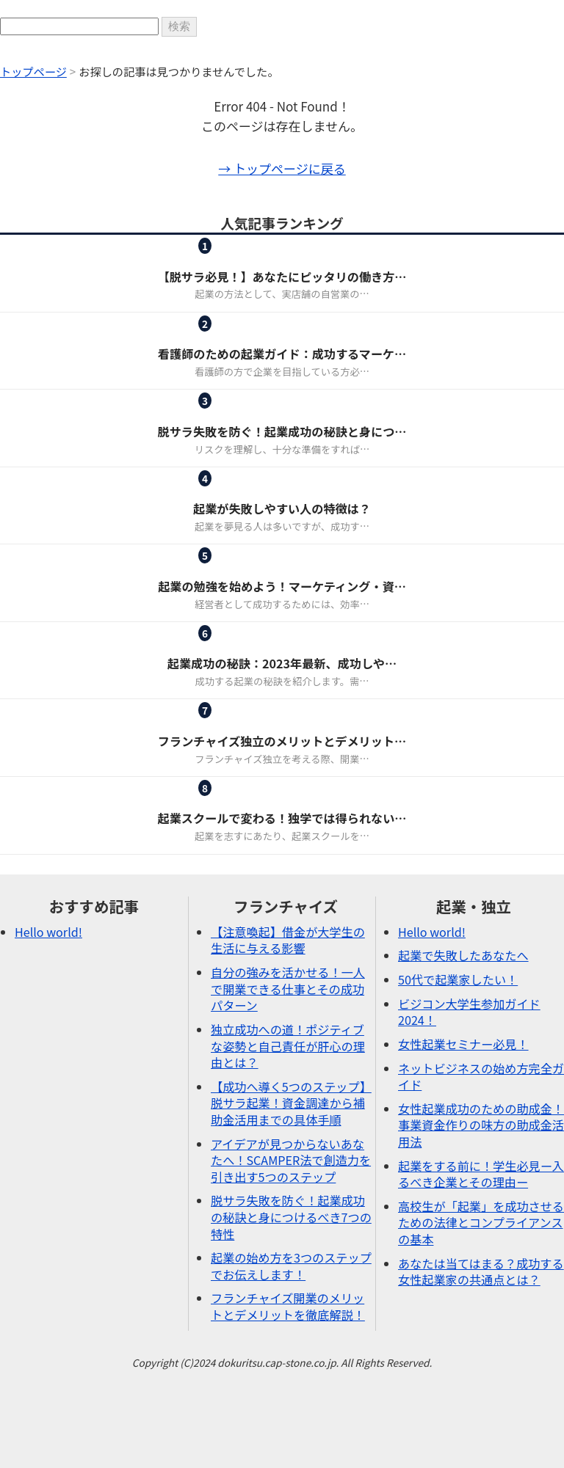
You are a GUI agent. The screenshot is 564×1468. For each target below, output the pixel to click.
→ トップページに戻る (281, 168)
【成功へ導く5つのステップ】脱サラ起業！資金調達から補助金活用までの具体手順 (291, 1103)
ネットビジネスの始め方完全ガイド (481, 1076)
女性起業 (246, 336)
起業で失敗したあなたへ (463, 955)
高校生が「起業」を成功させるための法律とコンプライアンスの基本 (481, 1222)
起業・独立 (336, 258)
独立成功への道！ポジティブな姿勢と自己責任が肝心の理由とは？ (288, 1045)
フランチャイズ (246, 258)
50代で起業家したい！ (458, 979)
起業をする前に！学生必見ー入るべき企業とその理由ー (481, 1174)
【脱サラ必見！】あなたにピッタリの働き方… (282, 276)
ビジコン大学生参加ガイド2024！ (469, 1012)
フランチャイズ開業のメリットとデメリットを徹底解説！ (288, 1306)
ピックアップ (246, 413)
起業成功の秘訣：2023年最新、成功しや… (282, 663)
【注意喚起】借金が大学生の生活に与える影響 (288, 940)
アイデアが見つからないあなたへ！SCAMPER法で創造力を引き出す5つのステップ (291, 1160)
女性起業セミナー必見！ (463, 1044)
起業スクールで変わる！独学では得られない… (282, 818)
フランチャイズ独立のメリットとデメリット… (282, 741)
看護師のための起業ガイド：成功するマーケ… (282, 353)
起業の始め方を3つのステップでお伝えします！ (291, 1266)
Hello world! (48, 932)
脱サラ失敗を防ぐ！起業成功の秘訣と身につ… (282, 431)
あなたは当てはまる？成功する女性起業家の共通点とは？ (481, 1272)
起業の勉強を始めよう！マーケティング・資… (282, 586)
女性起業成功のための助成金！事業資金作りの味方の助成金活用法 (481, 1125)
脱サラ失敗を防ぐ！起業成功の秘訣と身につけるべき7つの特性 (291, 1216)
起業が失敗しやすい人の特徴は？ (282, 508)
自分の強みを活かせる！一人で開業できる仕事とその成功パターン (288, 988)
